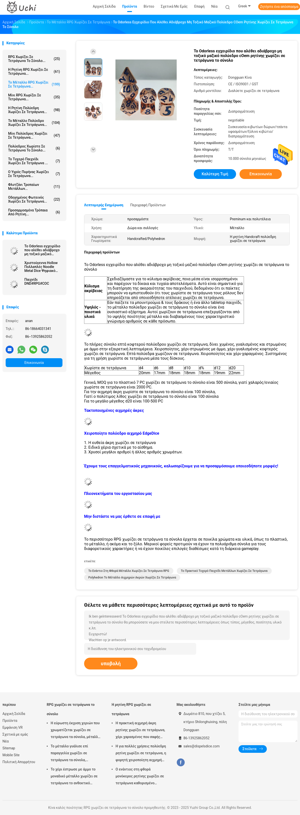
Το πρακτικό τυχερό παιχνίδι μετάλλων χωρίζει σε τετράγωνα (224, 571)
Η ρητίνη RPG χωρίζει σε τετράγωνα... (34, 71)
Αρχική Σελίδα (13, 714)
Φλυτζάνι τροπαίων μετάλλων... (34, 187)
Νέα (5, 741)
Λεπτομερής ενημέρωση (103, 205)
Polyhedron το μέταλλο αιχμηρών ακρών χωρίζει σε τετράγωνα (132, 577)
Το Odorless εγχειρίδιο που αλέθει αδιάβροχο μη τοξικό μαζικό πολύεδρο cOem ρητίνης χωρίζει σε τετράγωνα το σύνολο (42, 250)
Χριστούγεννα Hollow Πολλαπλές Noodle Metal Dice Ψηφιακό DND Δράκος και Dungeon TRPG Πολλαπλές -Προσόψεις (43, 267)
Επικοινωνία (34, 363)
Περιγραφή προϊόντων (148, 205)
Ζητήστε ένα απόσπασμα (279, 7)
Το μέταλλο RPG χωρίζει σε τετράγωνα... (34, 84)
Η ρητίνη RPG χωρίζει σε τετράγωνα (131, 709)
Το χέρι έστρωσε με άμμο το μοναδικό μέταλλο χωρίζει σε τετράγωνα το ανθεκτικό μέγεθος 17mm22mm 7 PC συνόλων (74, 776)
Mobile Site (11, 755)
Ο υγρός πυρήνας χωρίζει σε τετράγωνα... (34, 174)
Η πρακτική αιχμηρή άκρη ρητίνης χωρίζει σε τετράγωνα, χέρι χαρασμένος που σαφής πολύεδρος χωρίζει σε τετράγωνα (140, 730)
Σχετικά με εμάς (15, 734)
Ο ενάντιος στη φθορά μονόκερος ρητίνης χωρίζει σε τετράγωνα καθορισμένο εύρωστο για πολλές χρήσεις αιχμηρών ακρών (140, 776)
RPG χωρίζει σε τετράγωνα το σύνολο (71, 709)
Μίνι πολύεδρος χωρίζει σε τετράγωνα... (34, 135)
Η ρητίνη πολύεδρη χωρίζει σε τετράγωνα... (34, 110)
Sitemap (8, 748)
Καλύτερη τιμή (215, 174)
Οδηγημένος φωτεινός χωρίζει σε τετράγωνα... (34, 199)
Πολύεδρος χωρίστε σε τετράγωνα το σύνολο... (34, 148)
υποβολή (111, 664)
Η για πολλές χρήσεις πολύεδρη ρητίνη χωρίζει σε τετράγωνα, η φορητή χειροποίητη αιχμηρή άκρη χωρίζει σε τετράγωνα (141, 753)
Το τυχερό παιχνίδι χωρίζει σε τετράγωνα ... (34, 161)
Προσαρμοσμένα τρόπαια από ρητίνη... (34, 212)
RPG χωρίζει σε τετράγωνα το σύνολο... (34, 59)
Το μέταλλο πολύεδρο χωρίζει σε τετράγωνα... (34, 123)
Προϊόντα (9, 721)
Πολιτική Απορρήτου (18, 762)
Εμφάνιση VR (12, 727)
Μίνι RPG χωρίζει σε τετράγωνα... (34, 97)
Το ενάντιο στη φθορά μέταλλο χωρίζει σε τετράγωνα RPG (128, 571)
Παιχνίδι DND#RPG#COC (36, 281)
